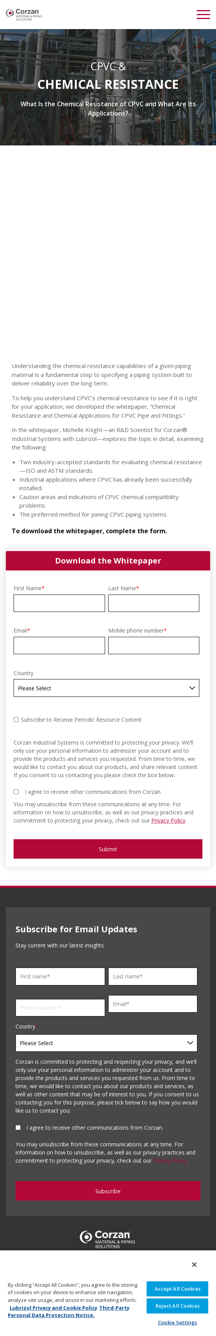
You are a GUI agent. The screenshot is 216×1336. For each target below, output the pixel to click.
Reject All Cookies (178, 1305)
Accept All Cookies (177, 1288)
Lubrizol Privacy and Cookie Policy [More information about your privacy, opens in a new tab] (53, 1307)
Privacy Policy (168, 779)
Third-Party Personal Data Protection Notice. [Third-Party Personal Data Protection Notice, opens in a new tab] (69, 1311)
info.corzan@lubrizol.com (108, 1230)
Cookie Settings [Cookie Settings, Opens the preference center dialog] (177, 1322)
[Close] (194, 1264)
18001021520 (114, 1221)
